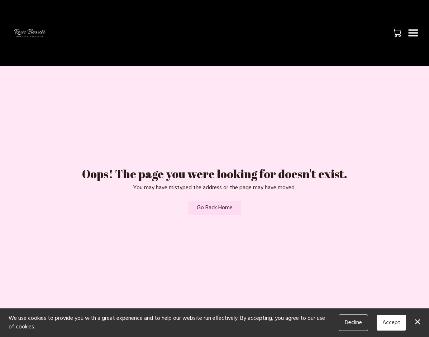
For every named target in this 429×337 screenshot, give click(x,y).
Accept (391, 322)
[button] (398, 32)
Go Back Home (215, 208)
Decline (353, 322)
